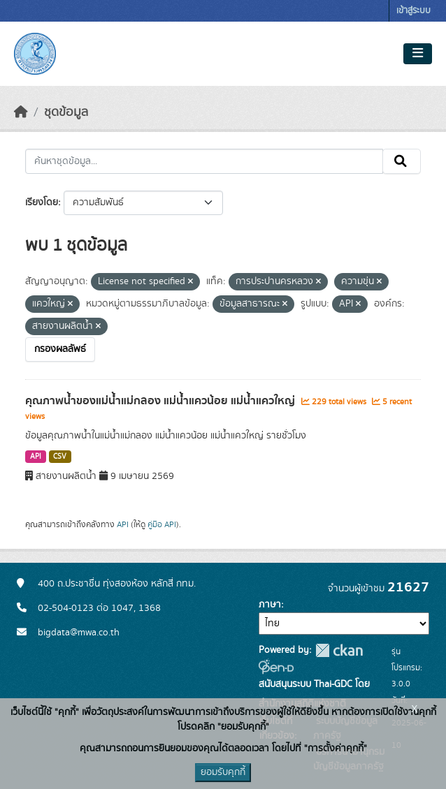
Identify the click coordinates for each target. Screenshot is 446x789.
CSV (59, 456)
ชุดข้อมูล (66, 112)
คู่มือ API (162, 524)
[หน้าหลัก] (21, 112)
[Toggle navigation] (417, 53)
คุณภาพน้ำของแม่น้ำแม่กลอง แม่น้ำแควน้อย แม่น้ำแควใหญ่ (161, 401)
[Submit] (401, 161)
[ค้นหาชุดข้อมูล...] (204, 161)
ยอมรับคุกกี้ (223, 772)
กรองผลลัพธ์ (60, 349)
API (35, 456)
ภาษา (270, 605)
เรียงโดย (41, 202)
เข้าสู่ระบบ (413, 10)
